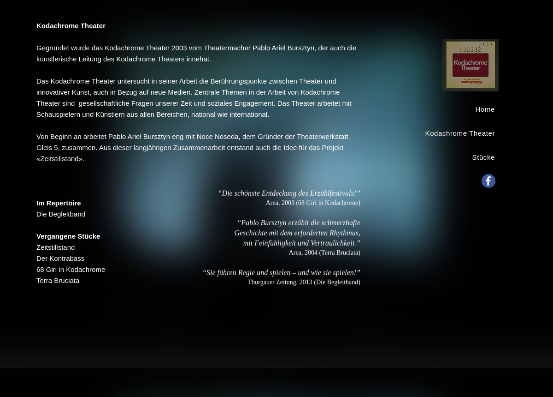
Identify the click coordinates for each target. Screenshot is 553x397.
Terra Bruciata (57, 280)
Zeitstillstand (55, 247)
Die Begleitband (60, 214)
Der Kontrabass (60, 258)
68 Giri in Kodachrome (70, 269)
